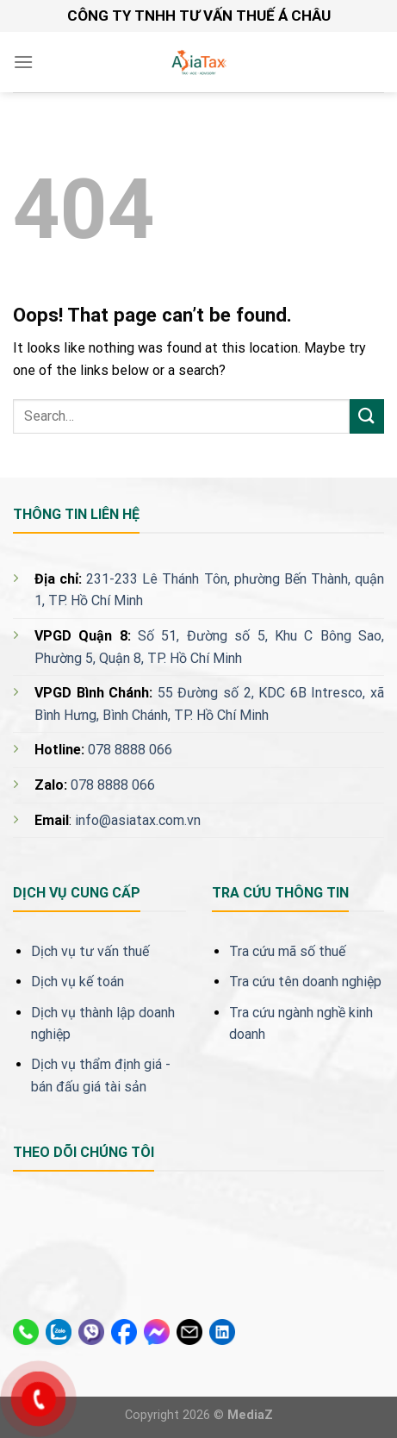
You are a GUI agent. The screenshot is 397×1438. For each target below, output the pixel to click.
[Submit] (367, 416)
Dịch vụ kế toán (77, 981)
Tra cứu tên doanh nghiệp (305, 981)
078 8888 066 (130, 749)
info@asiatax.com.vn (138, 820)
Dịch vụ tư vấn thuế (90, 951)
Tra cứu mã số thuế (287, 951)
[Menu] (23, 62)
